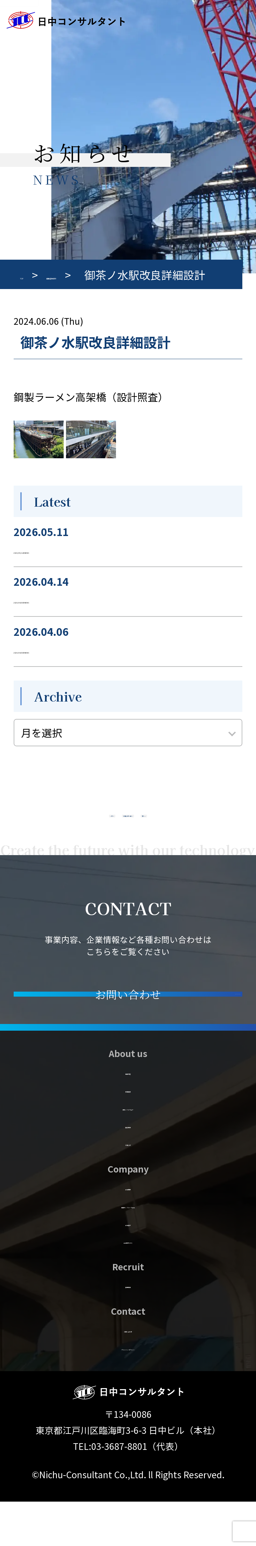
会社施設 (128, 1266)
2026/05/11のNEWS (60, 549)
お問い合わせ (128, 1373)
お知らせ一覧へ (128, 823)
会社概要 (128, 1231)
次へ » (196, 823)
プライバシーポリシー (128, 1390)
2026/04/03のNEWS (60, 598)
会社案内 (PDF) (128, 1284)
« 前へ (60, 823)
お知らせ (128, 1186)
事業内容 (128, 1115)
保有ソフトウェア (128, 1150)
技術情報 (128, 1169)
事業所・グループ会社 (128, 1248)
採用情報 (128, 1328)
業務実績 (128, 1133)
